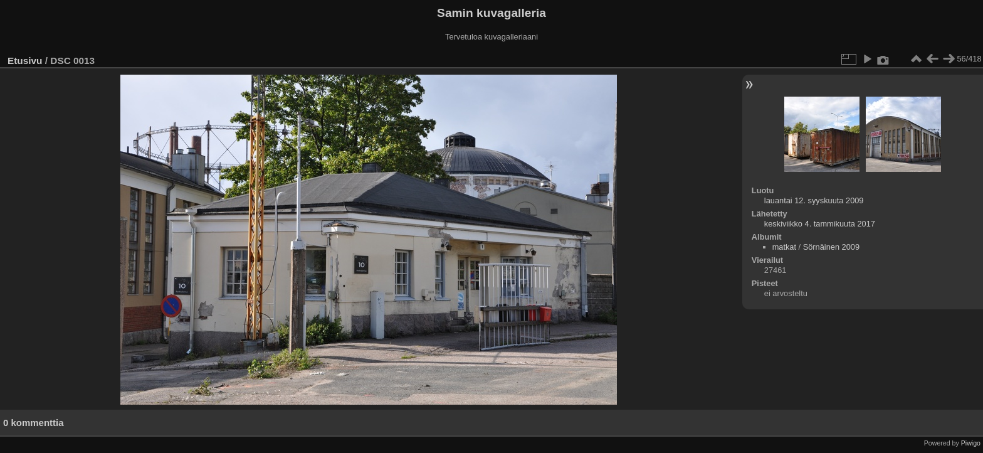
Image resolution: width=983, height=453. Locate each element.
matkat (784, 247)
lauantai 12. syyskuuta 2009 (814, 200)
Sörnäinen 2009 (831, 247)
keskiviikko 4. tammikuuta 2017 (819, 223)
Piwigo (970, 443)
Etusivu (25, 60)
